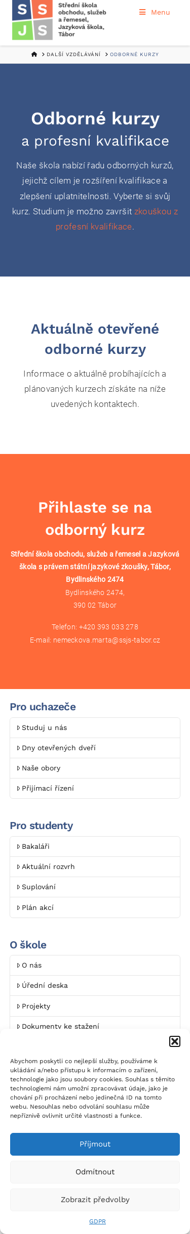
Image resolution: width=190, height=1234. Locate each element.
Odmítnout (95, 1171)
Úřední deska (42, 985)
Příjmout (95, 1144)
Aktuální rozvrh (45, 866)
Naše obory (38, 768)
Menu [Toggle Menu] (154, 12)
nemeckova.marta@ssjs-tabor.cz (106, 640)
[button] (175, 1041)
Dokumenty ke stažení (57, 1026)
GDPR (97, 1221)
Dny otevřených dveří (56, 748)
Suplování (36, 887)
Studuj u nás (41, 727)
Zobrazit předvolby (95, 1199)
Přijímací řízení (45, 788)
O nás (29, 965)
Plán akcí (35, 907)
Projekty (33, 1006)
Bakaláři (33, 846)
